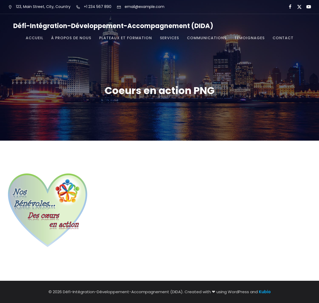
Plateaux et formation (125, 38)
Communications (206, 38)
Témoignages (249, 38)
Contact (283, 38)
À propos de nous (71, 38)
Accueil (34, 38)
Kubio (265, 292)
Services (169, 38)
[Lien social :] (287, 7)
